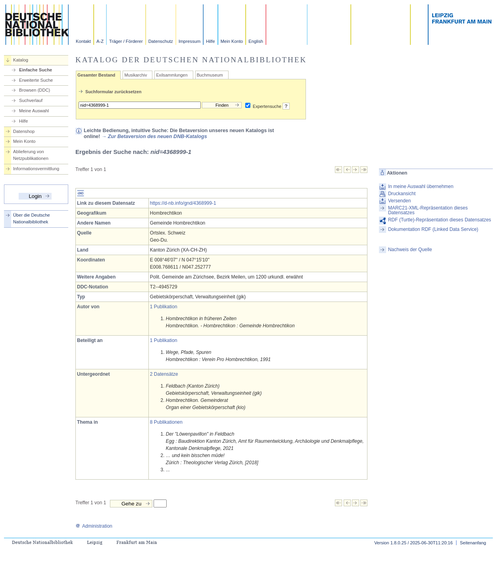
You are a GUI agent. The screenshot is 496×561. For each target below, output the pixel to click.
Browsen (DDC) (34, 90)
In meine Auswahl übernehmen (421, 186)
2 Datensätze (164, 374)
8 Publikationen (166, 422)
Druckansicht (401, 193)
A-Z (100, 41)
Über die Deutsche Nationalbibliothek (31, 218)
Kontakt (83, 41)
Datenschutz (160, 41)
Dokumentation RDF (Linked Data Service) (433, 229)
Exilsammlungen (171, 75)
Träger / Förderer (126, 41)
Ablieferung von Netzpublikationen (30, 155)
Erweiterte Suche (36, 80)
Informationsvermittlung (36, 168)
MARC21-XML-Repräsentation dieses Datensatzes (428, 210)
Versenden (399, 201)
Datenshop (24, 131)
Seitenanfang (473, 542)
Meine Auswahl (34, 110)
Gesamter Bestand (96, 75)
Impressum (189, 41)
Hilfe (210, 41)
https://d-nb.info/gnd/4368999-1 (183, 203)
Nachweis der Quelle (410, 249)
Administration (93, 526)
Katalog (20, 60)
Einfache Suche (35, 69)
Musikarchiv (135, 75)
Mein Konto (232, 41)
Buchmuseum (210, 75)
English (255, 41)
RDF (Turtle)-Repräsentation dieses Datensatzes (439, 220)
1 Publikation (163, 306)
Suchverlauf (30, 100)
